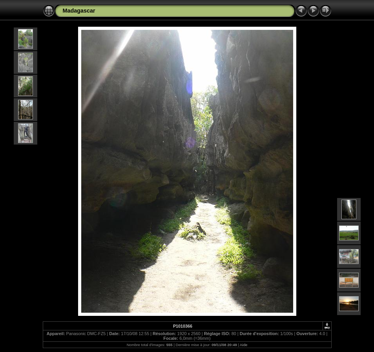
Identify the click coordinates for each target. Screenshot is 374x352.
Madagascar (79, 10)
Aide (243, 345)
